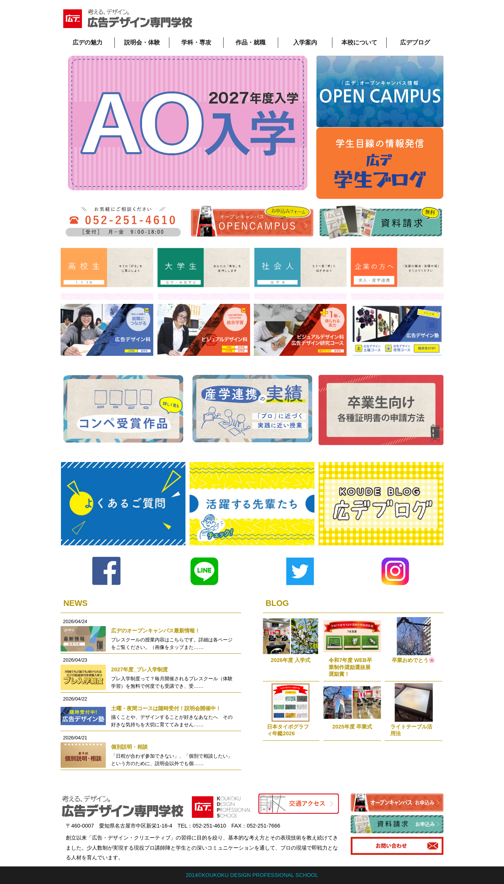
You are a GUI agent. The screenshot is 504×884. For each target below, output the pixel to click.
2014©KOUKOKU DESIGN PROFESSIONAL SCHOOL (252, 875)
